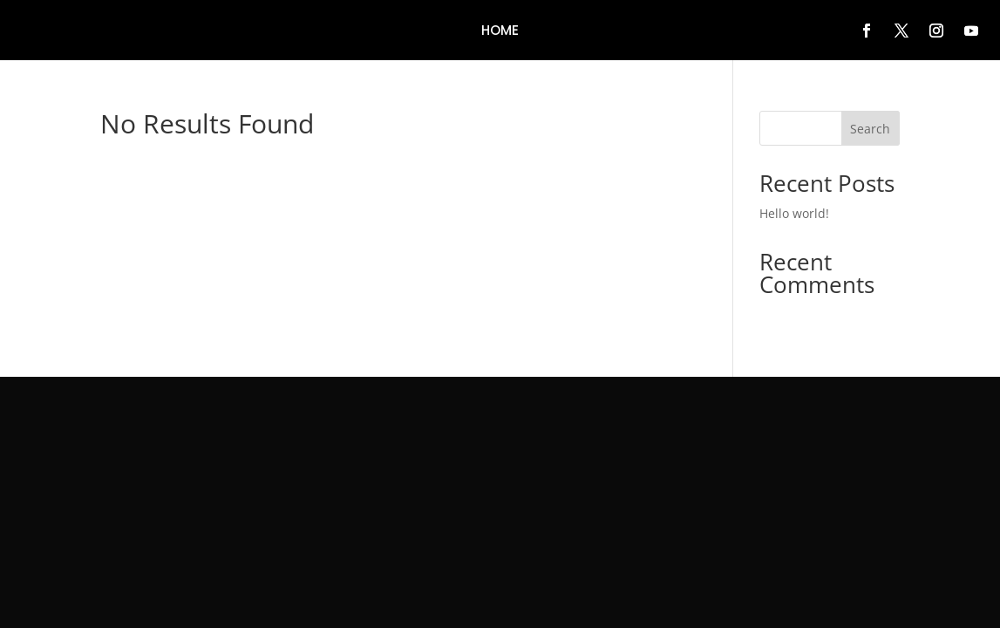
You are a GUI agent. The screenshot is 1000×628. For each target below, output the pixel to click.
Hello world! (794, 213)
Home (500, 31)
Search (870, 128)
